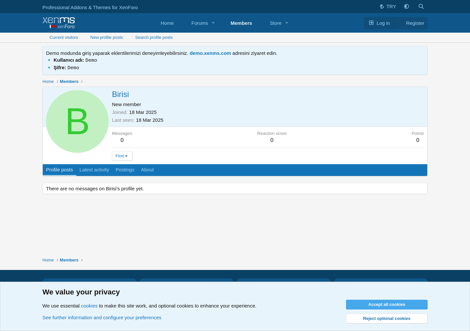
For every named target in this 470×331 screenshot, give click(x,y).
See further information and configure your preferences (101, 317)
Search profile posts (154, 37)
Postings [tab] (125, 168)
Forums (200, 23)
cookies (89, 305)
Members (241, 23)
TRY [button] (387, 6)
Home (167, 23)
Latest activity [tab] (94, 168)
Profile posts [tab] (59, 168)
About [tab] (147, 168)
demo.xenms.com (210, 53)
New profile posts (106, 37)
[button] (406, 6)
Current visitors (64, 37)
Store (276, 23)
